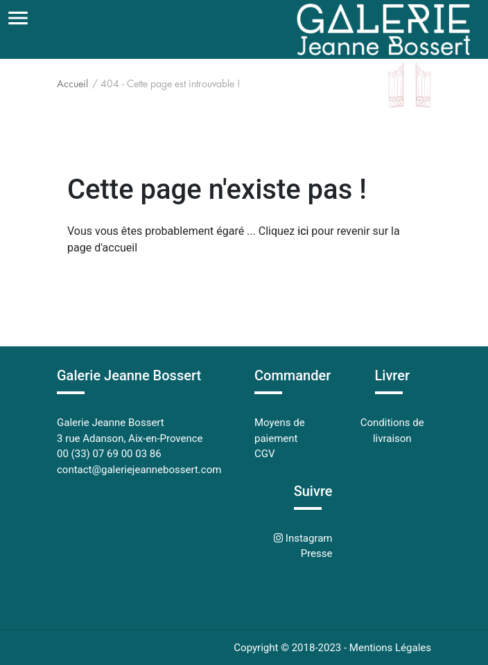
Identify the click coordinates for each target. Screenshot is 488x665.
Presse (317, 553)
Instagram (307, 538)
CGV (264, 453)
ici (302, 231)
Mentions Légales (390, 647)
